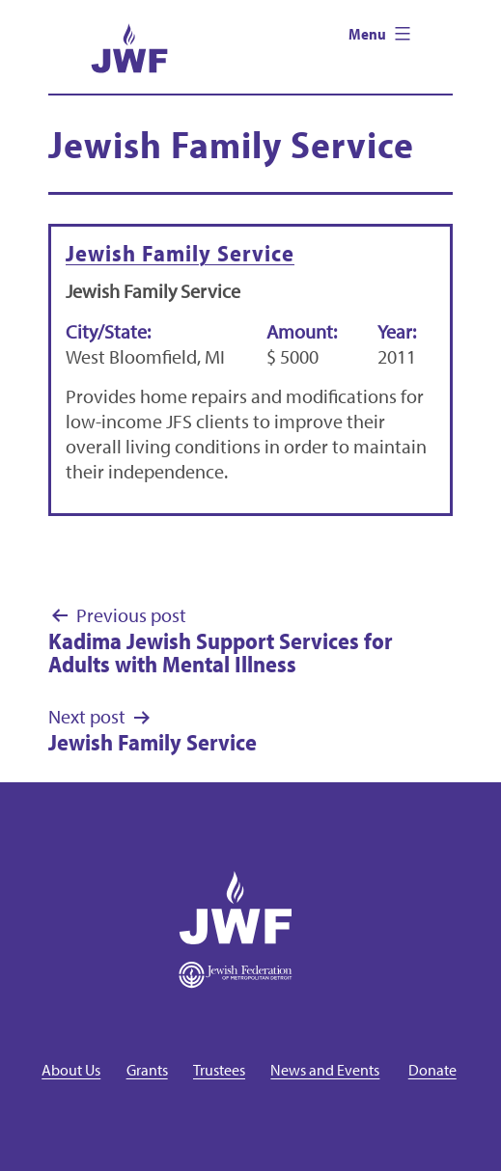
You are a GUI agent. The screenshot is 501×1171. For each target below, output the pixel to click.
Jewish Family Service (180, 252)
